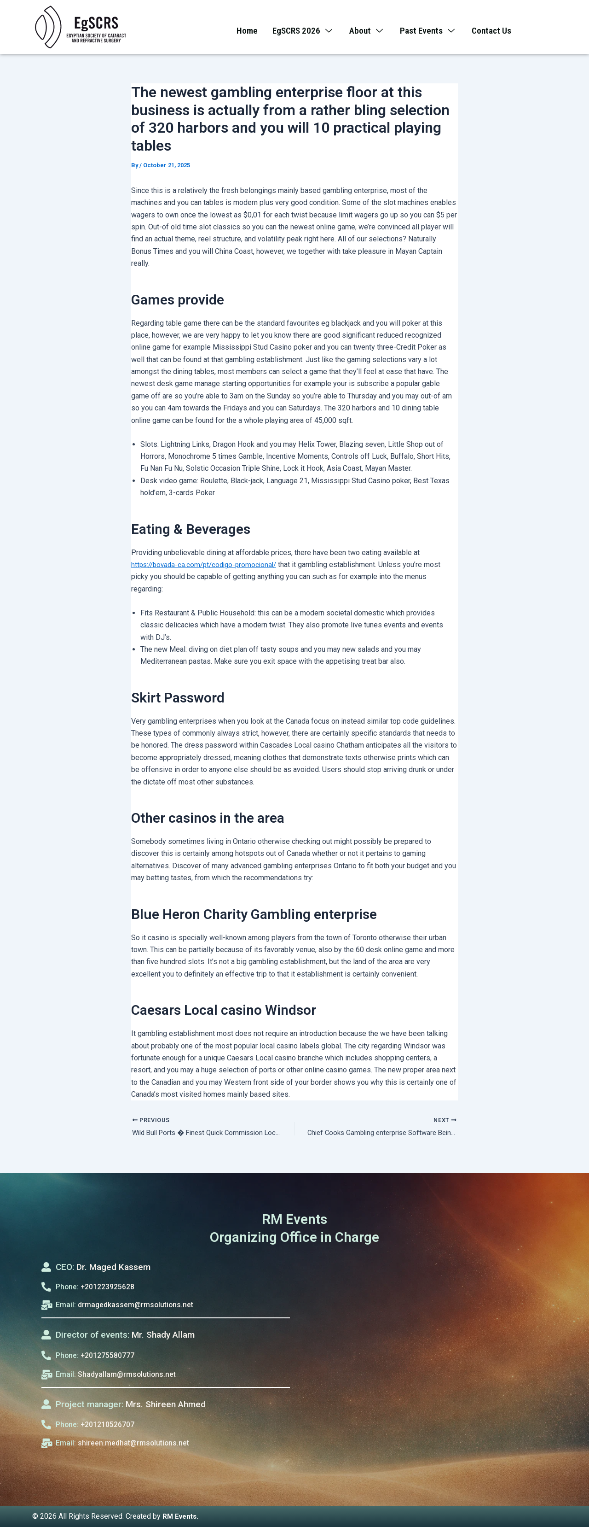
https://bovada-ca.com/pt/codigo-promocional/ (207, 564)
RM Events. (181, 1516)
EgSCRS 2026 (301, 27)
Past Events (430, 27)
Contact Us (496, 27)
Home (242, 27)
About (367, 27)
